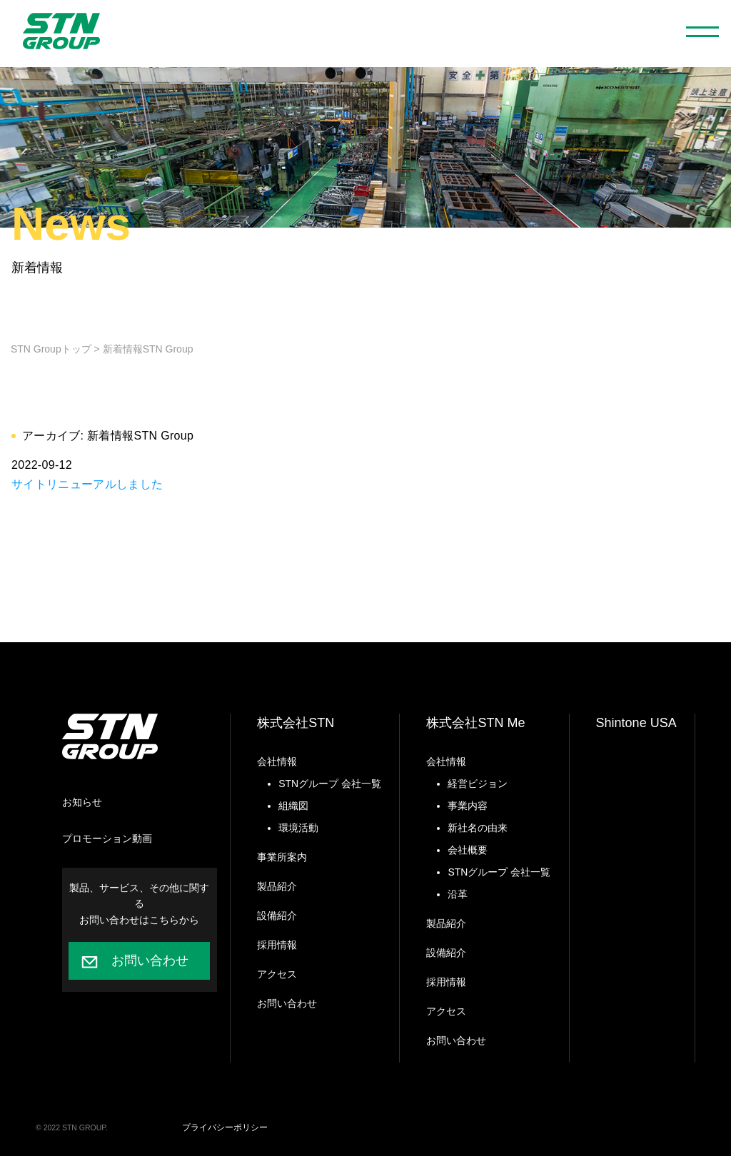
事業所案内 (282, 857)
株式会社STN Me (475, 723)
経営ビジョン (478, 783)
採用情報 (277, 944)
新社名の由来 (478, 827)
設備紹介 (277, 915)
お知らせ (82, 802)
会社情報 (277, 761)
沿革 (458, 894)
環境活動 (298, 827)
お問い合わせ (149, 960)
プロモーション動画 (107, 838)
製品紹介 (277, 886)
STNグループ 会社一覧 (329, 783)
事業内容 (468, 805)
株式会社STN (295, 723)
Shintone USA (636, 723)
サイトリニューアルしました (87, 484)
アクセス (277, 974)
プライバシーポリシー (225, 1127)
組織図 (293, 805)
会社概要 (468, 850)
